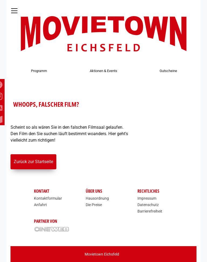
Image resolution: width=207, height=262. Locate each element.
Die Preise (94, 205)
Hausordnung (97, 198)
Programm (39, 71)
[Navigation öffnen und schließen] (14, 10)
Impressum (146, 198)
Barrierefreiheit (149, 211)
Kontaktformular (48, 198)
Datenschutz (148, 205)
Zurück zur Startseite (33, 161)
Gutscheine (168, 71)
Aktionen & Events (103, 71)
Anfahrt (40, 205)
